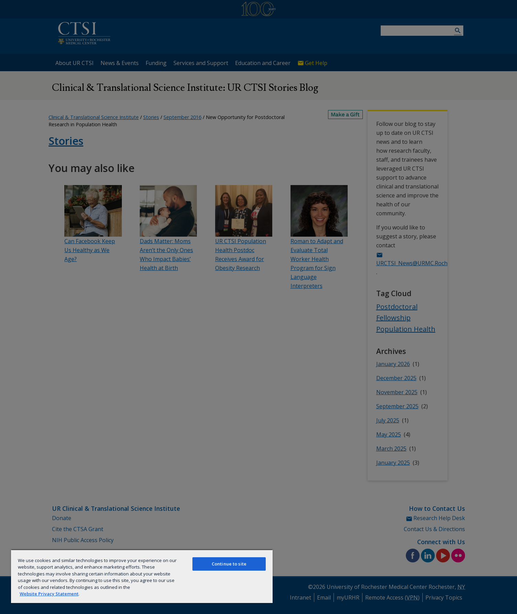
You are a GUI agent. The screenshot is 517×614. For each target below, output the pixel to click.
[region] (142, 576)
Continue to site (229, 564)
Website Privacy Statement (49, 594)
